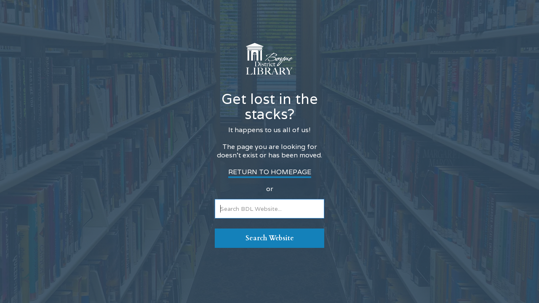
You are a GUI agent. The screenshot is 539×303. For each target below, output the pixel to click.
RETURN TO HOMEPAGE (269, 171)
